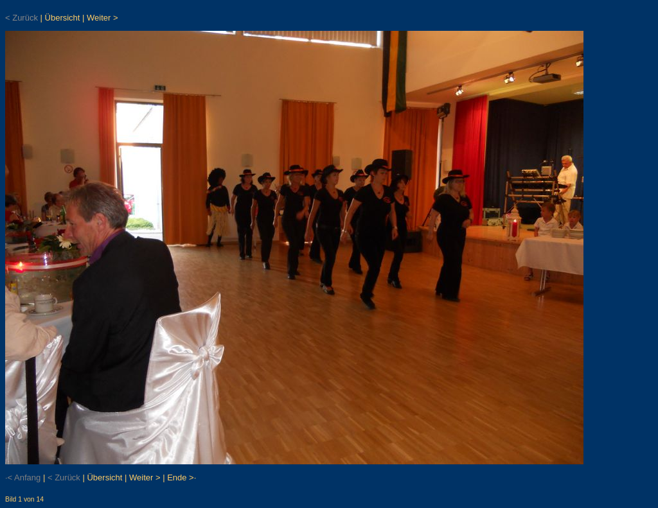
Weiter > (102, 17)
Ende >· (181, 477)
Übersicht (62, 17)
